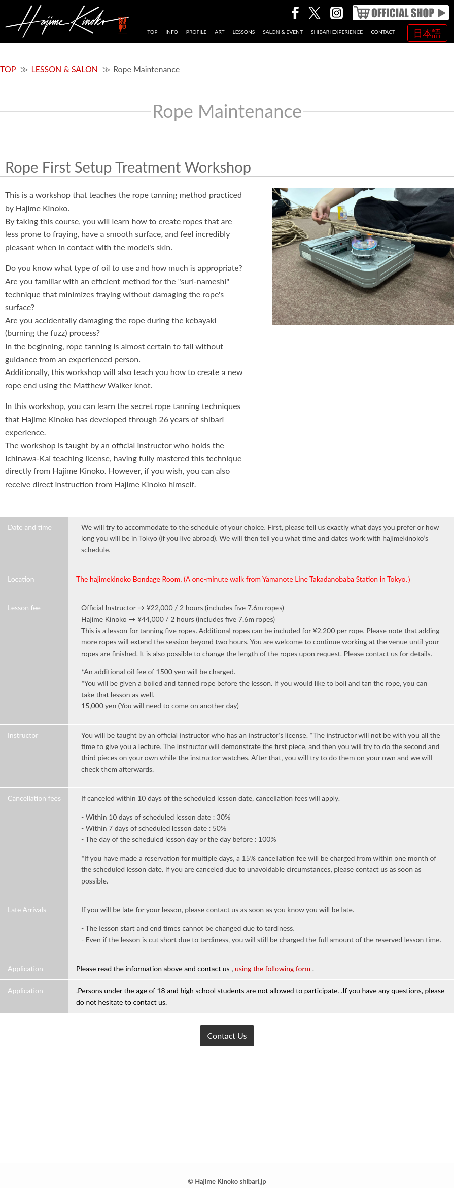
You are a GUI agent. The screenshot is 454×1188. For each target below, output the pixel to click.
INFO (171, 32)
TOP (152, 32)
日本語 (427, 33)
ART (219, 32)
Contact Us (227, 1035)
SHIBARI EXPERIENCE (337, 32)
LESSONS (243, 32)
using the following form (272, 968)
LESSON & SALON (64, 69)
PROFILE (196, 32)
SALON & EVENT (283, 32)
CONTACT (383, 32)
